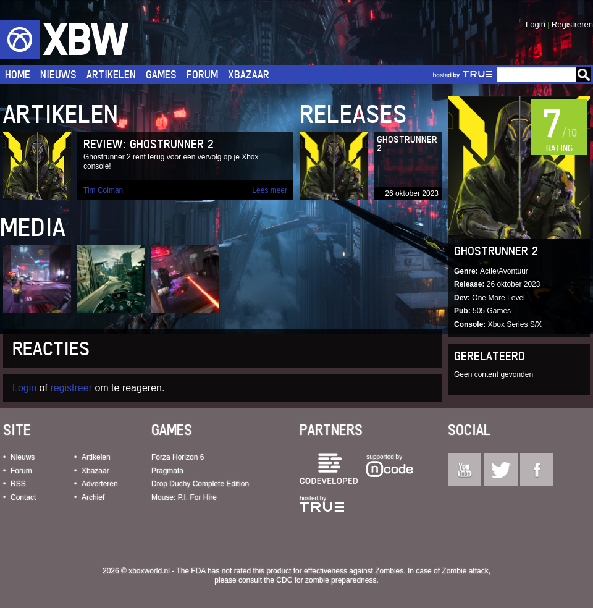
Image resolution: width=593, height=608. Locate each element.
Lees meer (269, 190)
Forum (202, 74)
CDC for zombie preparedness (326, 580)
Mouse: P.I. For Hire (184, 497)
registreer (71, 387)
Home (17, 74)
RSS (18, 483)
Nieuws (58, 74)
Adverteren (100, 483)
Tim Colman (103, 190)
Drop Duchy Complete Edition (200, 483)
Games (161, 74)
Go (583, 74)
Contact (23, 497)
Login (535, 24)
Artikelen (111, 74)
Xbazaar (248, 74)
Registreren (572, 24)
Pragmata (167, 471)
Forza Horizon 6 (177, 457)
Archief (93, 497)
